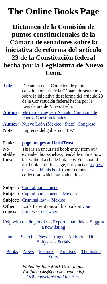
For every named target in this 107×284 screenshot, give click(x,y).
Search (27, 236)
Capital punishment (40, 187)
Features (46, 251)
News (28, 251)
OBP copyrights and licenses (53, 276)
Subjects (44, 241)
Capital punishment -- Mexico (49, 193)
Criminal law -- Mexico (43, 200)
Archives (68, 251)
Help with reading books (25, 221)
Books (12, 251)
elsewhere (50, 211)
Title (7, 85)
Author (10, 112)
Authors (75, 236)
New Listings (51, 236)
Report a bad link (69, 221)
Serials (64, 241)
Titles (93, 236)
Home (10, 236)
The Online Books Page (53, 11)
